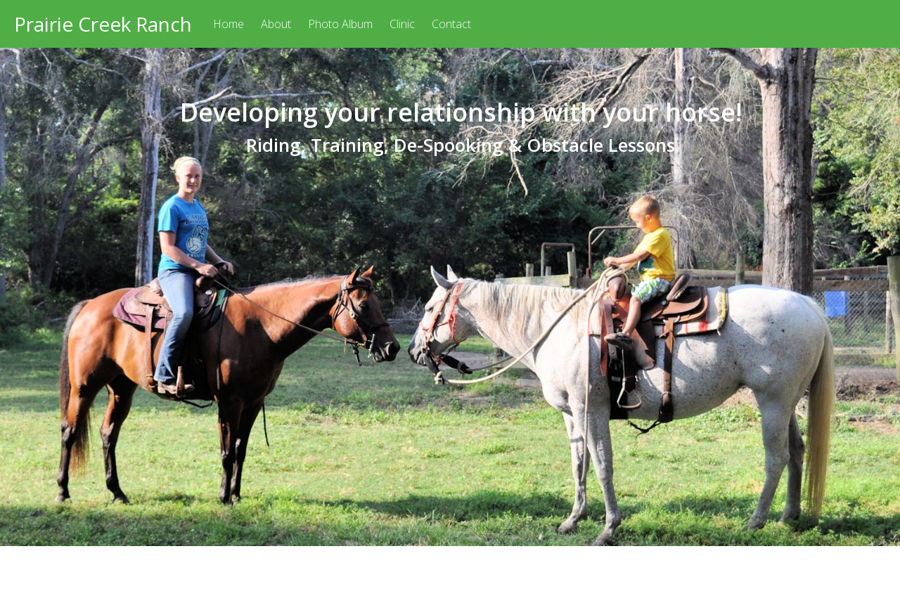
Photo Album (340, 24)
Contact (451, 24)
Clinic (402, 24)
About (276, 24)
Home (228, 24)
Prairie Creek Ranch (103, 24)
